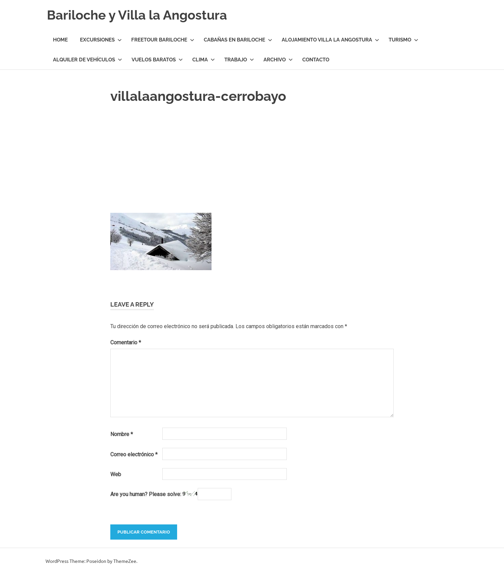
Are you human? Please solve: (170, 494)
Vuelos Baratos (157, 60)
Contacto (315, 60)
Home (60, 40)
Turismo (403, 40)
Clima (203, 60)
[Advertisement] (252, 157)
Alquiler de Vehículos (87, 60)
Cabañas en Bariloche (238, 40)
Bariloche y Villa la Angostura (137, 15)
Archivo (278, 60)
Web (115, 474)
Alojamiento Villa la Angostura (330, 40)
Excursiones (101, 40)
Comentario (125, 342)
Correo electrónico (134, 454)
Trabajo (239, 60)
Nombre (121, 434)
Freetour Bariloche (162, 40)
